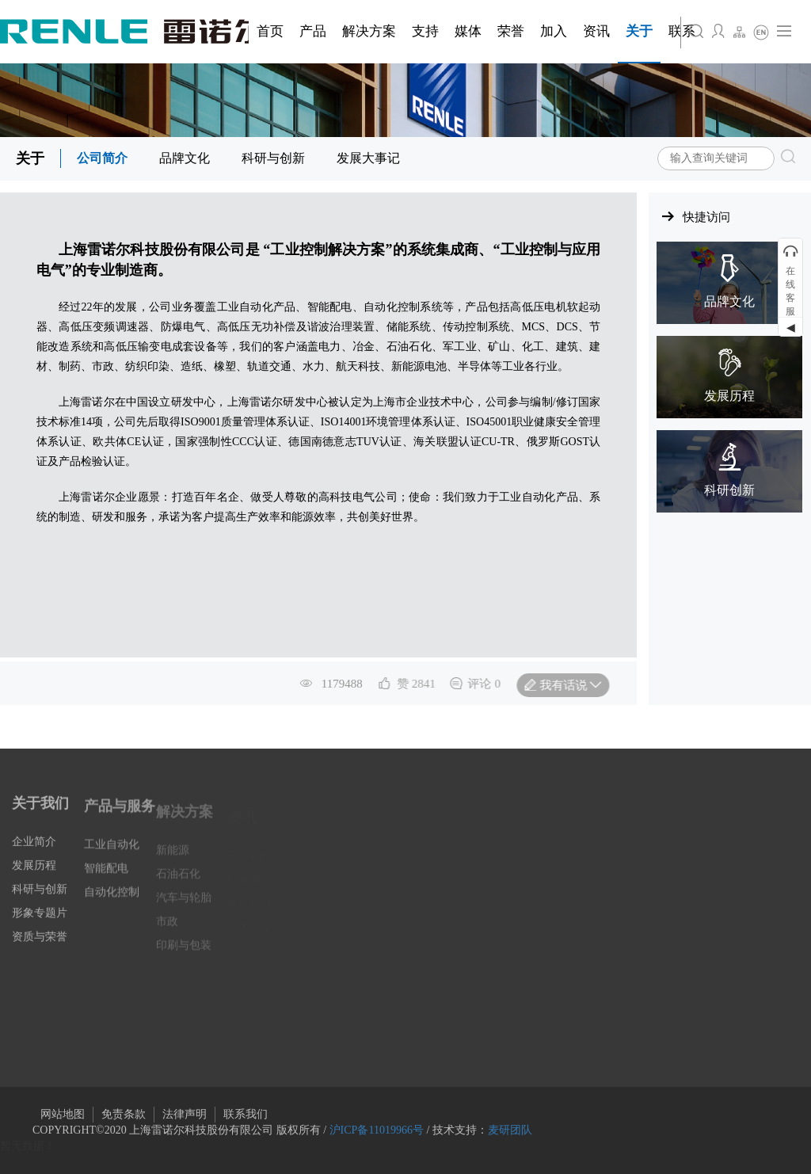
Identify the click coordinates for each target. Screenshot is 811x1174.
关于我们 (40, 816)
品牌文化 (184, 158)
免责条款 (123, 1114)
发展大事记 (368, 158)
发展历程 (34, 878)
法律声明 (184, 1114)
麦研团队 (510, 1130)
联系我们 (245, 1114)
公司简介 (102, 158)
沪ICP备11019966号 (376, 1130)
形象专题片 (39, 926)
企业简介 (34, 854)
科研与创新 (273, 158)
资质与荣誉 (39, 949)
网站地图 (62, 1114)
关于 (30, 158)
